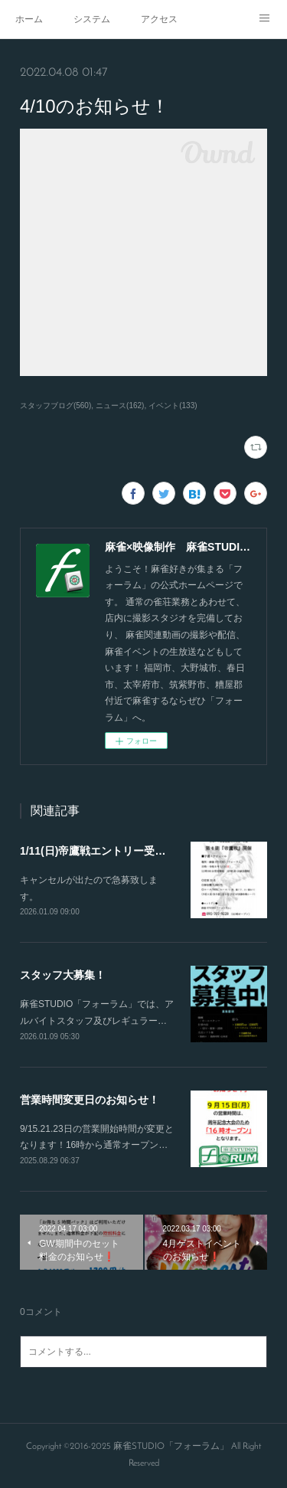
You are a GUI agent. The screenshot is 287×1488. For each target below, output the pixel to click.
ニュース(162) (120, 405)
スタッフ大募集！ (63, 975)
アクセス (159, 19)
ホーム (29, 19)
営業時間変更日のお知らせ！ (89, 1100)
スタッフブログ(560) (55, 405)
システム (91, 19)
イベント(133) (172, 405)
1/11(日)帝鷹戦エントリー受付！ (98, 851)
